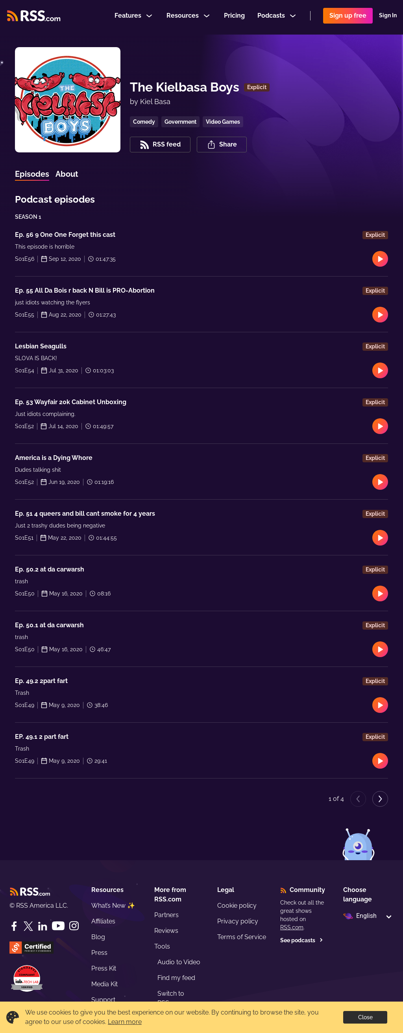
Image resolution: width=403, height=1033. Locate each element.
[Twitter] (28, 926)
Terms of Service (241, 937)
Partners (166, 915)
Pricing (234, 17)
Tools (162, 946)
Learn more (125, 1022)
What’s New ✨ (113, 905)
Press (99, 952)
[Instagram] (74, 926)
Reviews (166, 930)
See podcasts (301, 940)
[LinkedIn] (42, 926)
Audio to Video (178, 962)
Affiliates (103, 921)
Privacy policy (237, 921)
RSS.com (291, 927)
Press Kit (103, 968)
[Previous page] (358, 799)
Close (365, 1017)
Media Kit (104, 984)
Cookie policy (237, 905)
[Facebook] (14, 926)
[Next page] (380, 799)
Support (103, 1000)
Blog (98, 937)
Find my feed (176, 978)
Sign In (388, 17)
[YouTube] (58, 926)
